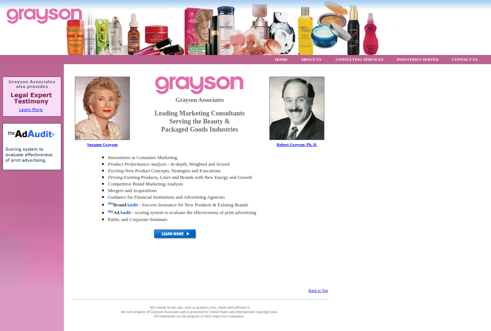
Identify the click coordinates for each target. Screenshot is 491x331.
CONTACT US (465, 59)
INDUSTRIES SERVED (418, 59)
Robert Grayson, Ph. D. (297, 144)
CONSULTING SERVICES (359, 59)
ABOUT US (311, 59)
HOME (281, 59)
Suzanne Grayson (102, 144)
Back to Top (318, 290)
